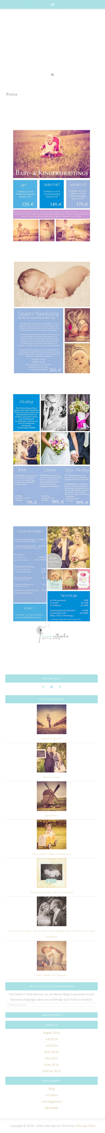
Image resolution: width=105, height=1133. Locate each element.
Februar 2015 (51, 1071)
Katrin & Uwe (51, 777)
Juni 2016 (51, 1045)
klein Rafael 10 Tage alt (51, 975)
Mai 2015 (51, 1058)
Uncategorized (51, 1101)
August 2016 (51, 1032)
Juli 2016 (52, 1039)
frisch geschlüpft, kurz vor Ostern (51, 892)
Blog (52, 1088)
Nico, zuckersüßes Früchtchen (51, 853)
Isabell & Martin (51, 738)
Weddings (51, 1107)
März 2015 (51, 1064)
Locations (52, 815)
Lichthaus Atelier (52, 41)
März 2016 (51, 1052)
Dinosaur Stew (85, 1125)
